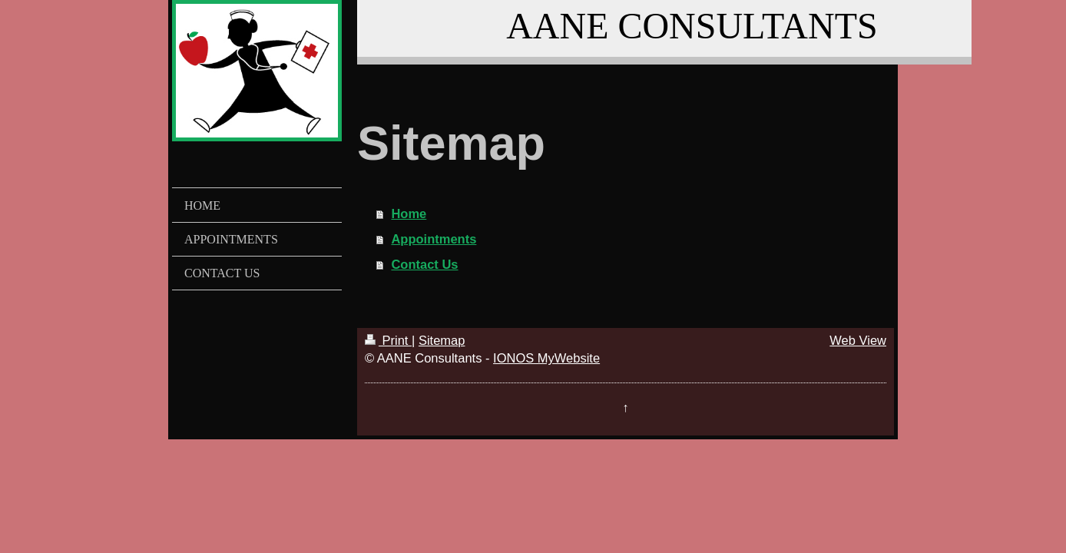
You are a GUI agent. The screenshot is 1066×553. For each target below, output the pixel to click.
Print (388, 340)
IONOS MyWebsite (546, 358)
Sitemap (442, 340)
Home (408, 213)
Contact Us (424, 264)
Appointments (433, 239)
